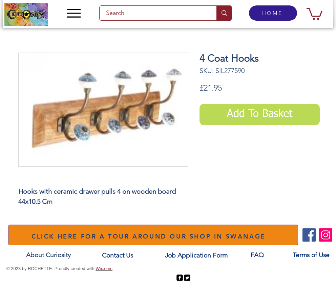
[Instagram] (325, 235)
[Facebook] (309, 235)
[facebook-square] (179, 277)
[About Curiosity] (48, 255)
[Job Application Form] (196, 255)
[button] (314, 13)
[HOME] (273, 13)
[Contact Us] (117, 255)
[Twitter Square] (187, 277)
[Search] (154, 13)
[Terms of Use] (311, 255)
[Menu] (73, 13)
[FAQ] (257, 255)
